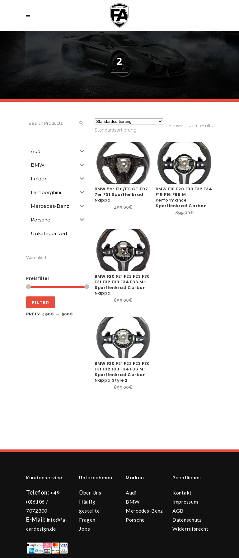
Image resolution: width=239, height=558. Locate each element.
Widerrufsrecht (190, 529)
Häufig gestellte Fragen (89, 511)
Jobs (84, 529)
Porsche (135, 520)
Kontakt (182, 492)
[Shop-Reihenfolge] (129, 121)
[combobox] (116, 130)
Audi (131, 492)
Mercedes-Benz (144, 511)
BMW (133, 502)
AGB (178, 511)
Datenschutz (187, 520)
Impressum (185, 502)
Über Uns (90, 492)
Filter (40, 302)
